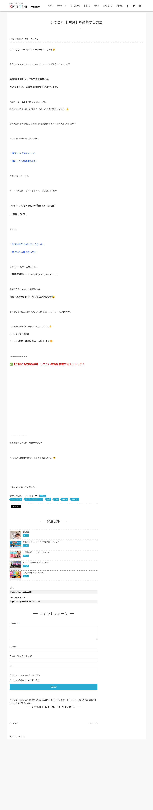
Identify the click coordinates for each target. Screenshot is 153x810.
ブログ (96, 6)
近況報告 (26, 532)
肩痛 (56, 499)
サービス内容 (75, 6)
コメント (30, 496)
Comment (14, 624)
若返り (64, 499)
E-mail (12, 656)
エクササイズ (16, 499)
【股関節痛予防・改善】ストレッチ (36, 552)
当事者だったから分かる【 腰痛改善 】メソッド (41, 542)
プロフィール (61, 6)
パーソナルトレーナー (34, 499)
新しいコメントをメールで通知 (26, 675)
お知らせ (87, 6)
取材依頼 (119, 6)
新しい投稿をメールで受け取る (26, 680)
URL (12, 666)
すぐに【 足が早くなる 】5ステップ (36, 563)
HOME (50, 6)
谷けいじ (75, 499)
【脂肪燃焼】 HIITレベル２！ (34, 573)
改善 (48, 499)
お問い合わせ (107, 6)
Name (12, 646)
